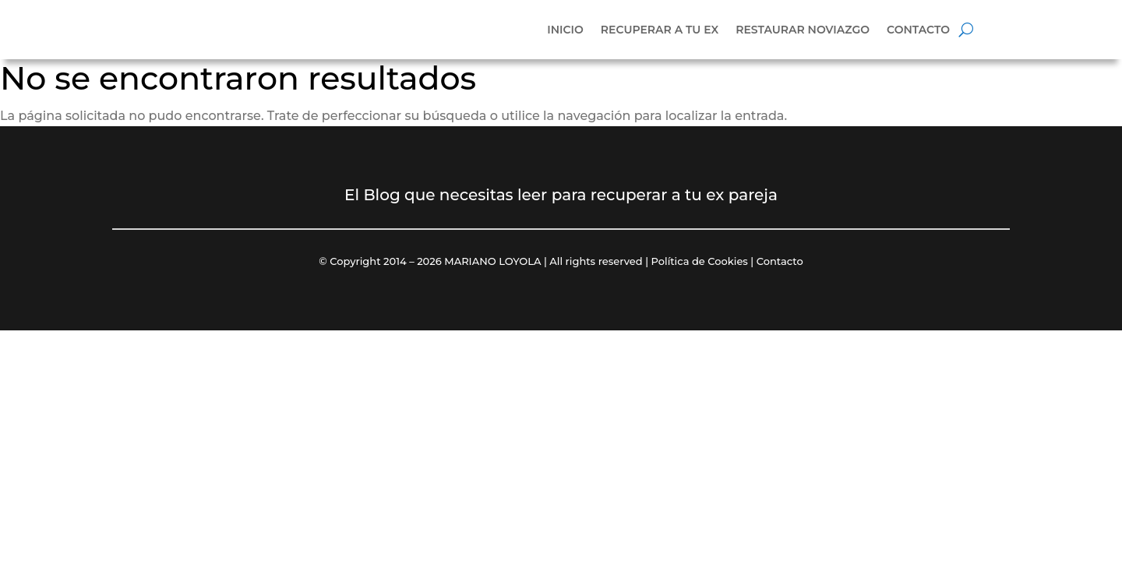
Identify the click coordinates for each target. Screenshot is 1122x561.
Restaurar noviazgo (803, 30)
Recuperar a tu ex (659, 30)
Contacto (918, 30)
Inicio (565, 30)
